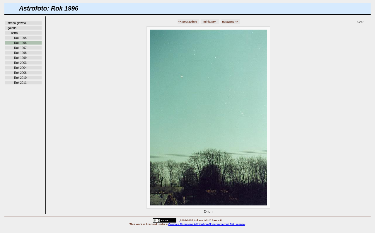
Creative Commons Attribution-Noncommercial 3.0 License (206, 224)
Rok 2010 (20, 77)
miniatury (210, 21)
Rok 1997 (20, 48)
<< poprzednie (188, 21)
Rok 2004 (20, 67)
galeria (12, 28)
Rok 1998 (20, 53)
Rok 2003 (20, 62)
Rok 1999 (20, 57)
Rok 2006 (20, 72)
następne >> (230, 21)
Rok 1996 (20, 43)
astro (14, 33)
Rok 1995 (20, 38)
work (139, 224)
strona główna (17, 23)
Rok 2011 (20, 82)
